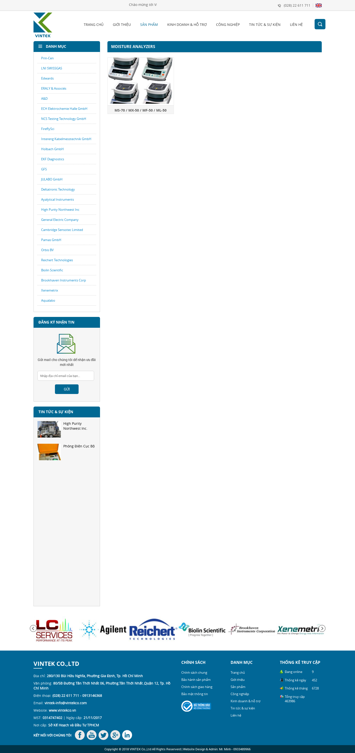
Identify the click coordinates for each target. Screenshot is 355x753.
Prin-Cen (47, 58)
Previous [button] (33, 628)
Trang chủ (93, 24)
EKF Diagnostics (52, 159)
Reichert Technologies (57, 260)
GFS (44, 169)
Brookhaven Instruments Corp (63, 280)
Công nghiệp (228, 24)
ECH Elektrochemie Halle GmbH (64, 108)
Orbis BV (47, 250)
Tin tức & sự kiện (265, 24)
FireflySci (47, 129)
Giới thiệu (122, 24)
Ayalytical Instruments (57, 199)
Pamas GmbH (51, 240)
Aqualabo (48, 300)
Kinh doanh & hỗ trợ (187, 24)
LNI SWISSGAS (51, 68)
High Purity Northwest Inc (60, 209)
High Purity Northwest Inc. (62, 429)
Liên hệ (296, 24)
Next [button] (322, 628)
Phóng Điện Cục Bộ (66, 452)
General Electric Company (60, 219)
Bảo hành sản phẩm (196, 679)
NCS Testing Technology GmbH (63, 118)
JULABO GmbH (52, 179)
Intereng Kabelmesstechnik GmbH (66, 139)
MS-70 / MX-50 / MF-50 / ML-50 (141, 110)
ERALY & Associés (53, 88)
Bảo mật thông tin (194, 694)
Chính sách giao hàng (196, 687)
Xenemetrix (49, 290)
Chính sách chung (194, 672)
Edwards (47, 78)
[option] (66, 432)
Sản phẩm (149, 24)
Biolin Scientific (52, 270)
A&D (44, 98)
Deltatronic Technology (58, 189)
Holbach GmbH (52, 149)
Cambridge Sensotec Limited (62, 230)
